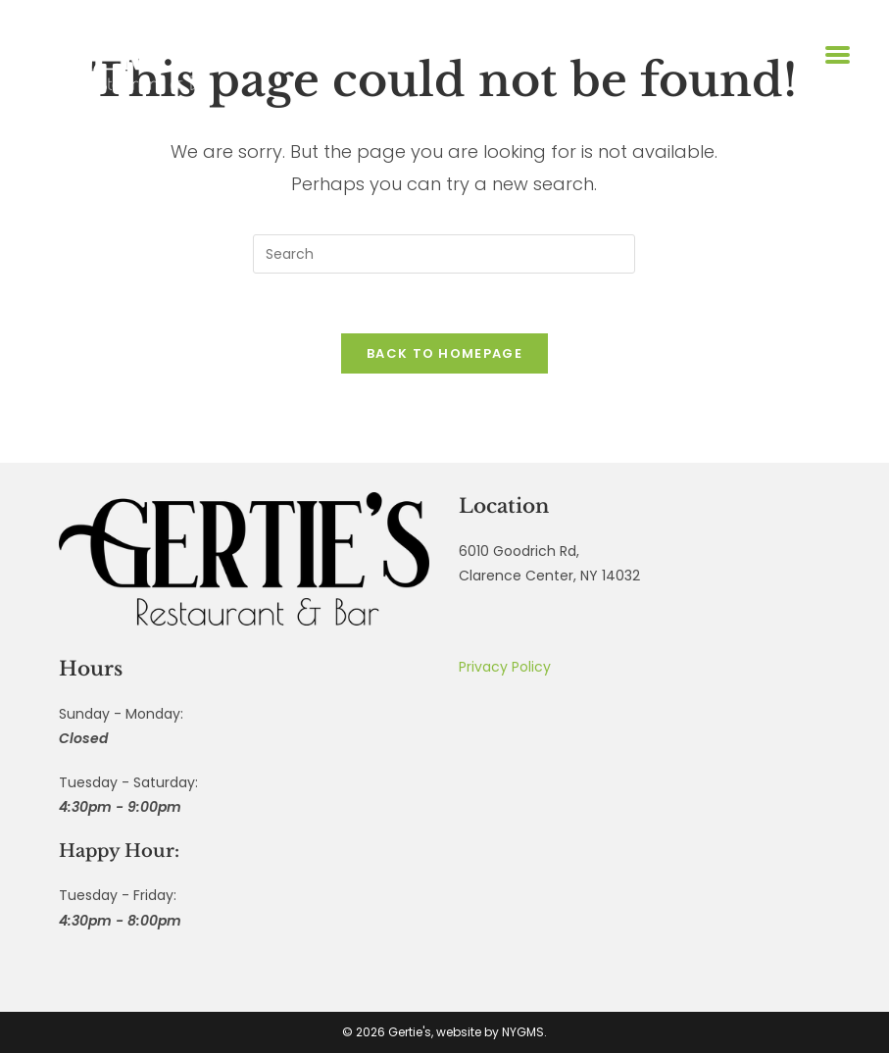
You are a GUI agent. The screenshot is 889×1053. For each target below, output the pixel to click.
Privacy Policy (505, 667)
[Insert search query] (444, 254)
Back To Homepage (444, 353)
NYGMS (523, 1032)
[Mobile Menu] (835, 54)
